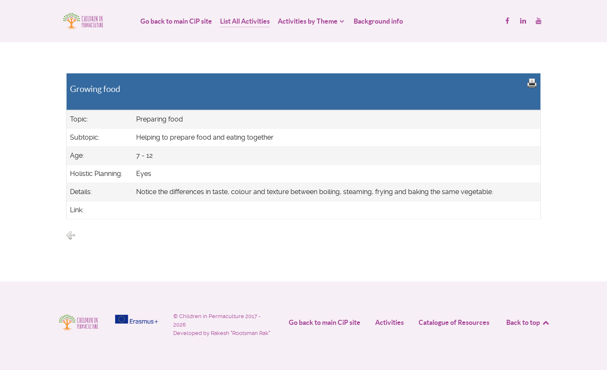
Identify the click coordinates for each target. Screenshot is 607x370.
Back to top (528, 322)
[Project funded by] (137, 319)
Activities (389, 322)
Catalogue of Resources (454, 322)
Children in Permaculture (212, 316)
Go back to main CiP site (324, 322)
